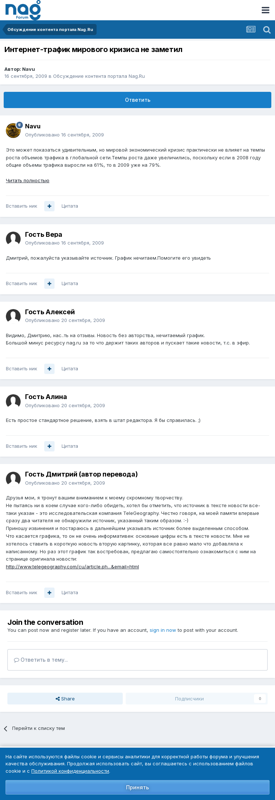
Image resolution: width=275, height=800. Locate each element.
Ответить (137, 100)
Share (65, 698)
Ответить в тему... (41, 660)
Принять (137, 787)
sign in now (163, 630)
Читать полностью (27, 180)
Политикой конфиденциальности (70, 771)
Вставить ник (21, 206)
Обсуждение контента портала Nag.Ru (99, 76)
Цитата (70, 206)
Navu (28, 69)
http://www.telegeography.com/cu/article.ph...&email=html (72, 566)
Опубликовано (64, 135)
